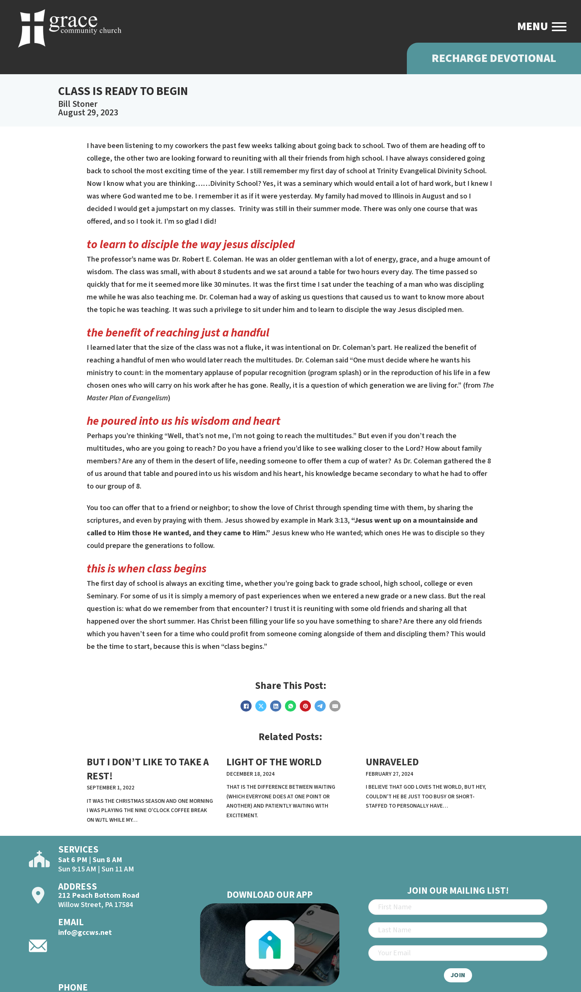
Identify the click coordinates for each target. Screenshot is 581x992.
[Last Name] (457, 930)
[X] (260, 706)
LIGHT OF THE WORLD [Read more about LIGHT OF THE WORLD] (274, 762)
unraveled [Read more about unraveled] (392, 762)
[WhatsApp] (290, 706)
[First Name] (457, 907)
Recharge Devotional (494, 58)
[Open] (559, 26)
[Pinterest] (305, 706)
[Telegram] (320, 706)
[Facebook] (246, 706)
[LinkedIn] (275, 706)
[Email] (335, 706)
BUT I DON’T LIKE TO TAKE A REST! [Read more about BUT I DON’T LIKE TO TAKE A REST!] (148, 769)
